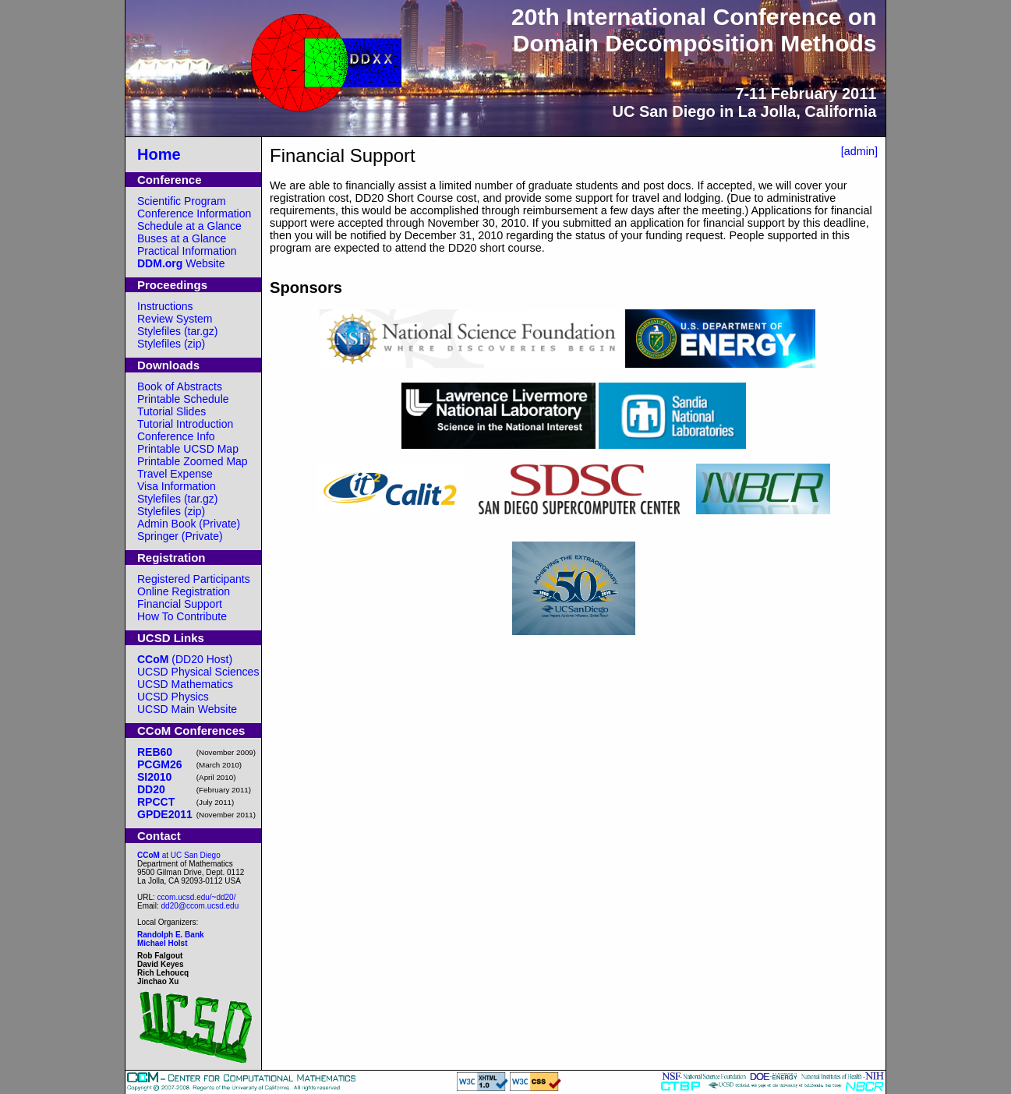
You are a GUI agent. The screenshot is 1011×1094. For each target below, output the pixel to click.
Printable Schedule (183, 399)
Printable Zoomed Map (192, 461)
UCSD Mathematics (185, 684)
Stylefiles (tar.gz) (177, 331)
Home (159, 154)
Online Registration (183, 591)
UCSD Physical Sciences (198, 671)
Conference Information (194, 213)
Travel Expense (175, 474)
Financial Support (179, 604)
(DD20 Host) (184, 659)
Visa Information (176, 486)
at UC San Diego (179, 855)
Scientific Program (181, 201)
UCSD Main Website (187, 709)
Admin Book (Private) (188, 523)
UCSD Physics (173, 696)
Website (181, 263)
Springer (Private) (180, 536)
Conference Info (176, 436)
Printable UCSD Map (188, 449)
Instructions (165, 306)
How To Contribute (182, 616)
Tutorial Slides (171, 411)
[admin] (859, 151)
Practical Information (187, 251)
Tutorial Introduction (185, 424)
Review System (174, 318)
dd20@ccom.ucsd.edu (200, 906)
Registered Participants (193, 579)
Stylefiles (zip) (171, 343)
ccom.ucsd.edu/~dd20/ (196, 897)
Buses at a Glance (181, 238)
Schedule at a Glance (189, 226)
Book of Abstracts (179, 386)
